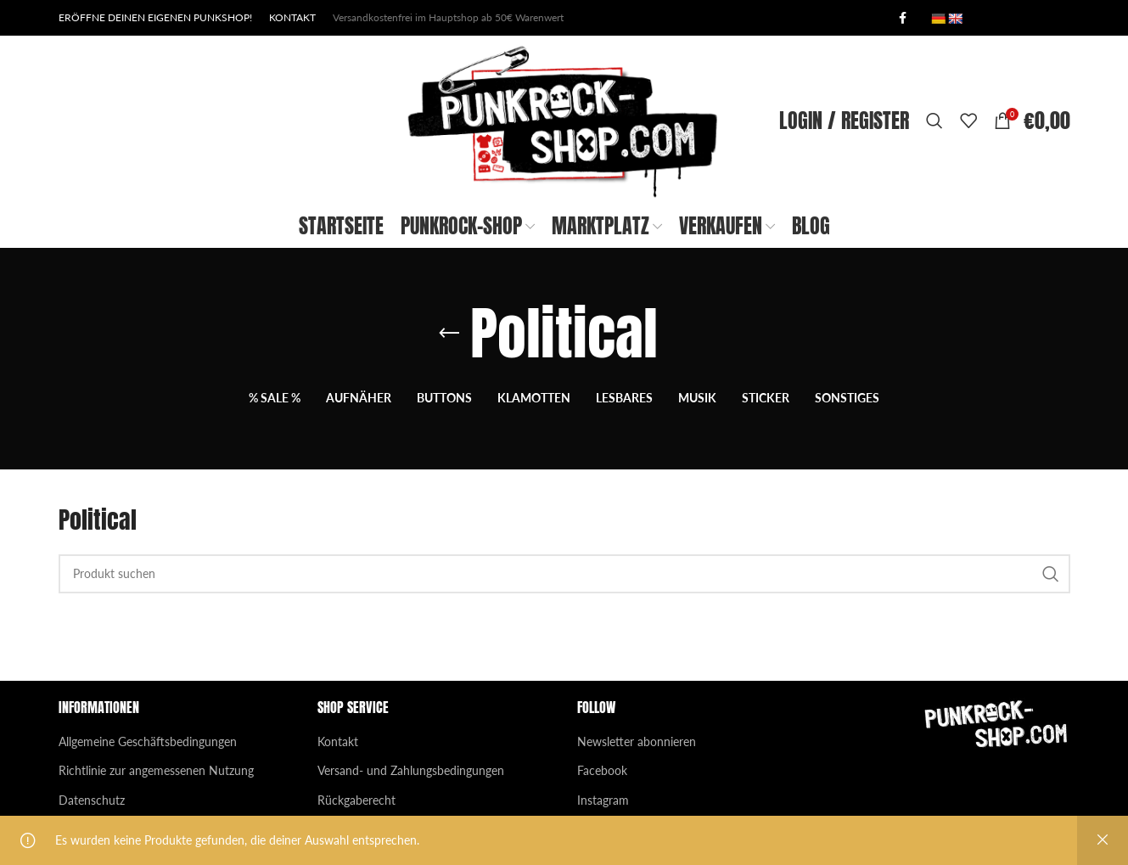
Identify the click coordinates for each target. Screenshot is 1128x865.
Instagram (603, 800)
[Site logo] (563, 119)
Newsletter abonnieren (636, 741)
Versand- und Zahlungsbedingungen (410, 770)
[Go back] (449, 334)
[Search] (934, 121)
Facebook (602, 770)
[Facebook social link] (903, 18)
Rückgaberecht (356, 800)
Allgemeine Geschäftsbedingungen (148, 741)
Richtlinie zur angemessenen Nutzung (156, 770)
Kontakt (337, 741)
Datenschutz (92, 800)
